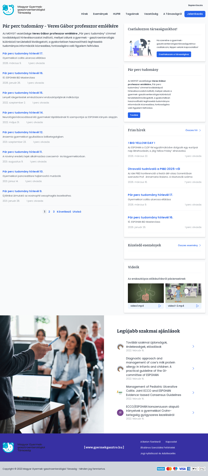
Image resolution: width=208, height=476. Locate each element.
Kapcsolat (171, 441)
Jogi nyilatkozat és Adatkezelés (158, 453)
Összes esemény (188, 245)
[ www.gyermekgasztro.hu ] (104, 447)
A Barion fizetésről (150, 441)
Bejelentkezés (195, 5)
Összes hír (191, 130)
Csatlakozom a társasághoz (174, 54)
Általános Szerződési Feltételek (157, 447)
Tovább (134, 115)
